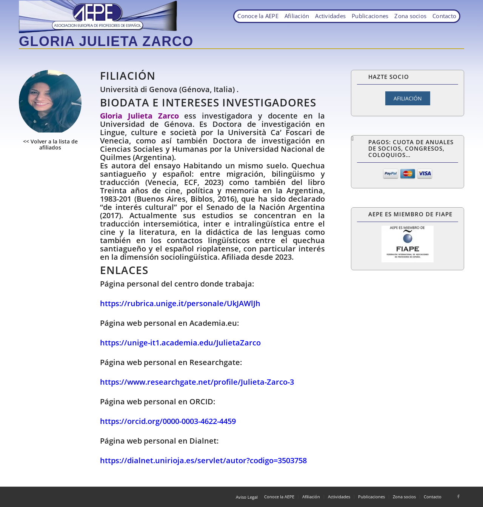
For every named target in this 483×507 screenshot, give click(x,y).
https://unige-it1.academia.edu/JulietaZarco (180, 342)
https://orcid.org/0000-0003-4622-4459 (168, 421)
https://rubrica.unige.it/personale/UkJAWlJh (180, 303)
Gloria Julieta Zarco (106, 41)
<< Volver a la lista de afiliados (50, 144)
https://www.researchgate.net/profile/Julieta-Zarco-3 (197, 382)
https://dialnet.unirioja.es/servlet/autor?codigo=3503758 (203, 460)
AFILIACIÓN (408, 98)
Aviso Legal (247, 497)
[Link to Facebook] (458, 496)
